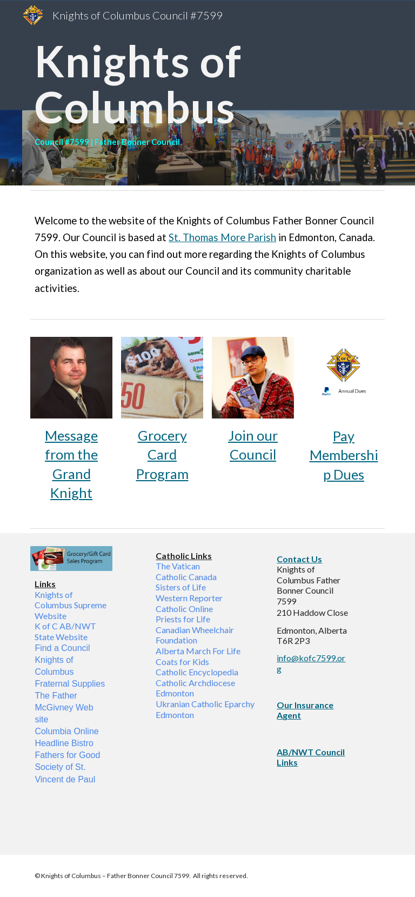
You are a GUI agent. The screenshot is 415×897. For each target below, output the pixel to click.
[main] (207, 92)
